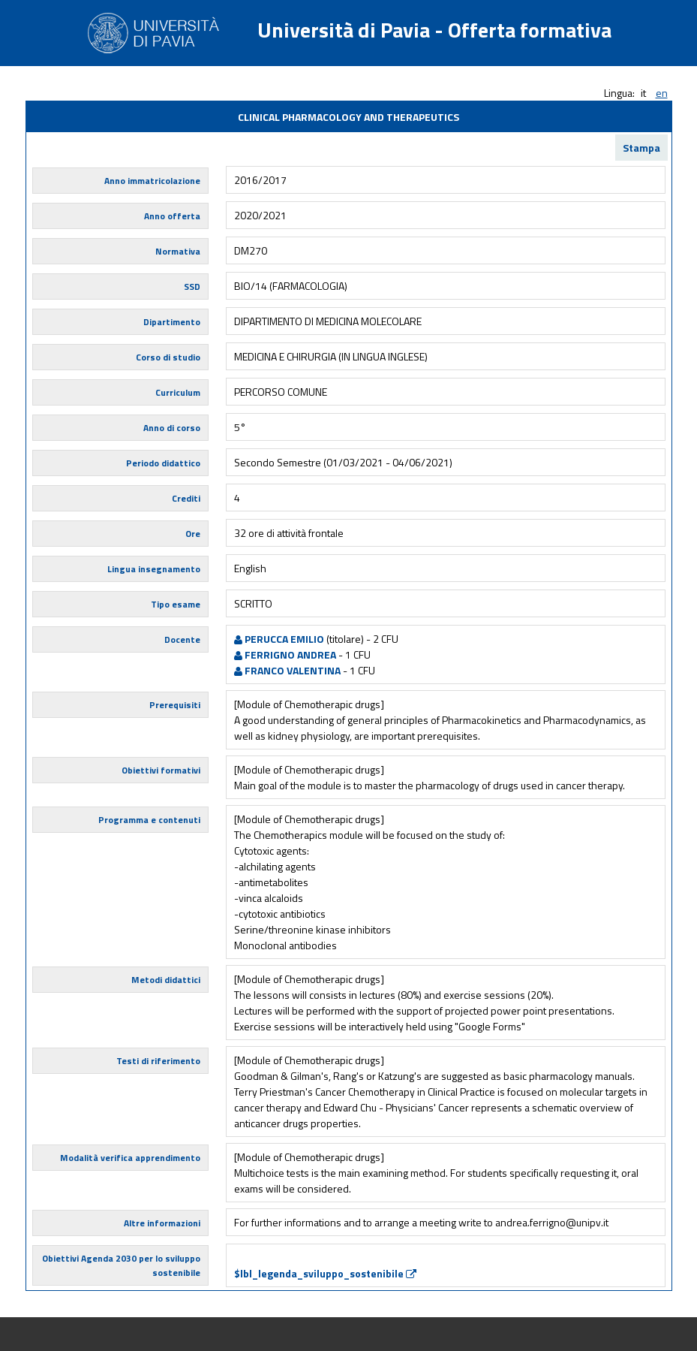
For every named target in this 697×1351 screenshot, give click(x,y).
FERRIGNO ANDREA (285, 654)
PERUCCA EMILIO (279, 639)
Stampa (641, 147)
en (662, 93)
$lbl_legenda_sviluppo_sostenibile (325, 1273)
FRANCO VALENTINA (287, 670)
